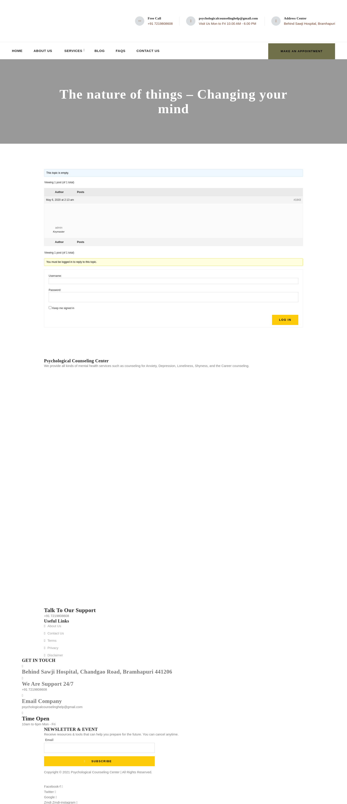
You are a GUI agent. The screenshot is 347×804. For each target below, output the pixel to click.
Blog (100, 50)
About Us (43, 50)
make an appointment (300, 50)
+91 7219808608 (160, 23)
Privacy (52, 647)
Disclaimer (55, 654)
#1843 (297, 198)
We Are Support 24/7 (47, 683)
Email (49, 739)
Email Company (42, 700)
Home (17, 50)
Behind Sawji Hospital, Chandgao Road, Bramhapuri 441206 (97, 671)
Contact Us (149, 50)
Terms (51, 639)
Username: (55, 274)
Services (74, 50)
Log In (285, 318)
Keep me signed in (63, 307)
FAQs (122, 50)
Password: (55, 288)
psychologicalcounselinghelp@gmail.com (228, 18)
